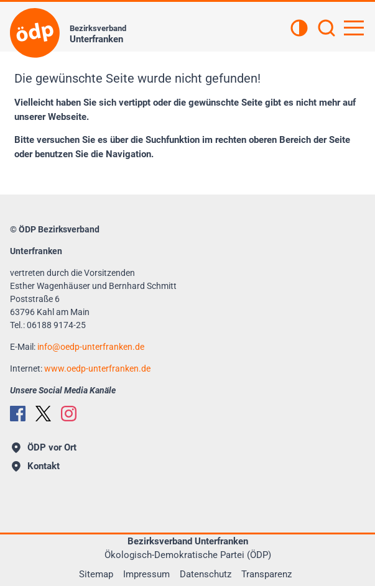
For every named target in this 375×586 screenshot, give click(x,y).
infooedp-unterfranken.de (90, 347)
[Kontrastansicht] (299, 29)
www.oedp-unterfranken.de (97, 368)
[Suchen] (326, 29)
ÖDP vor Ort (44, 447)
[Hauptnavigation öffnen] (354, 28)
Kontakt (36, 466)
